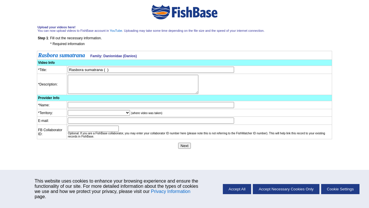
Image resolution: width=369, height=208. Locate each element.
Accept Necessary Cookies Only (286, 189)
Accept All (237, 189)
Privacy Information (170, 191)
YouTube (116, 30)
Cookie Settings (340, 189)
